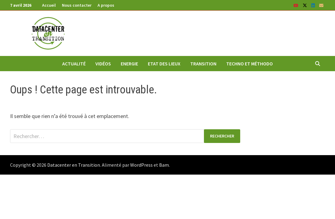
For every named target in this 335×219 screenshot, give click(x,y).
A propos (106, 5)
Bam (164, 165)
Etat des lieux (164, 64)
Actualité (74, 64)
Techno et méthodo (249, 64)
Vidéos (103, 64)
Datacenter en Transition (73, 165)
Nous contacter (76, 5)
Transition (203, 64)
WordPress (141, 165)
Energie (129, 64)
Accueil (49, 5)
